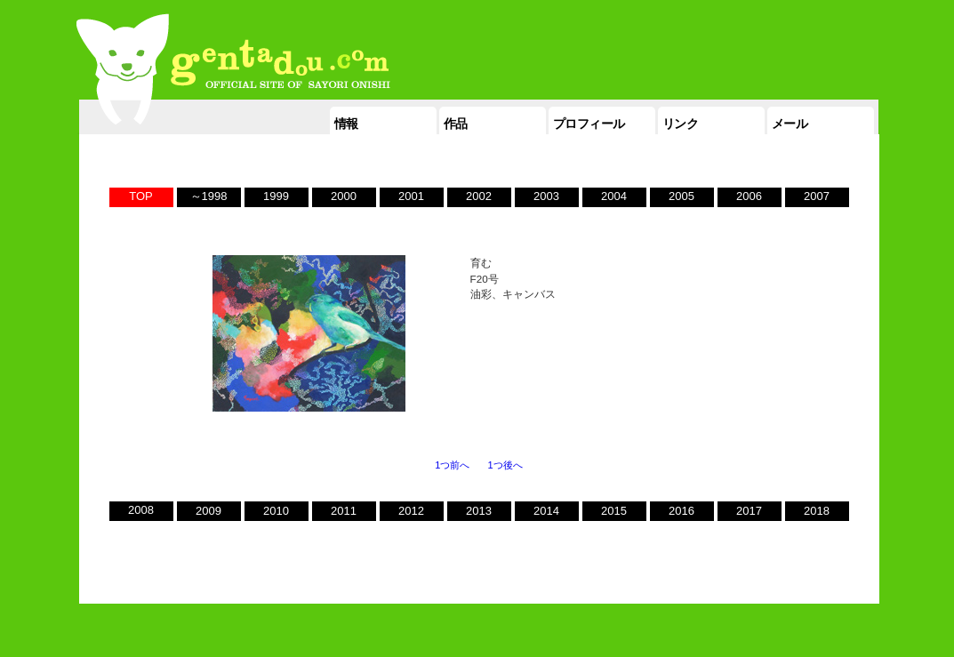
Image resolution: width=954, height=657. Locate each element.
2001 (411, 196)
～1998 (209, 196)
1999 (276, 196)
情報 (346, 123)
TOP (141, 196)
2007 (817, 196)
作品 (456, 123)
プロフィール (589, 123)
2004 (614, 196)
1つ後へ (505, 465)
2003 (546, 196)
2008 (141, 510)
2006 (749, 196)
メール (790, 123)
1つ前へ (452, 465)
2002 (479, 196)
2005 (681, 196)
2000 (344, 196)
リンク (680, 123)
